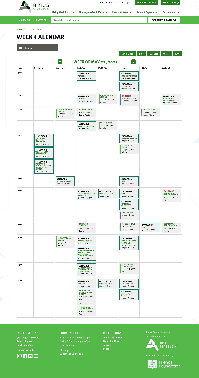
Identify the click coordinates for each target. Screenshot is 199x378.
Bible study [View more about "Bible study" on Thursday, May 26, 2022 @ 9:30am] (125, 86)
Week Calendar (33, 29)
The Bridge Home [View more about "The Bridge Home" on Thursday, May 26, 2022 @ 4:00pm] (128, 224)
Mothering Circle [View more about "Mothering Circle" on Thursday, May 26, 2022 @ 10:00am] (129, 98)
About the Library (112, 341)
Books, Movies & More (91, 12)
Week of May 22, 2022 (96, 61)
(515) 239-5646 (25, 345)
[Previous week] (60, 61)
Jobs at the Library (112, 337)
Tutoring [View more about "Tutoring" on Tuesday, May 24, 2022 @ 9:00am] (82, 76)
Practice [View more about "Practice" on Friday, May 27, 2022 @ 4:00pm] (145, 227)
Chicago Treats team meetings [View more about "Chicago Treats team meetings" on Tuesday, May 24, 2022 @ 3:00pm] (86, 194)
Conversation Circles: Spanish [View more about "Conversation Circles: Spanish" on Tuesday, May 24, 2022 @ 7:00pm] (86, 308)
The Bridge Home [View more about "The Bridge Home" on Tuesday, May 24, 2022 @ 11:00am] (86, 110)
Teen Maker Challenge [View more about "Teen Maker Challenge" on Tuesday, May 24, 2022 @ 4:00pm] (83, 225)
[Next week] (133, 61)
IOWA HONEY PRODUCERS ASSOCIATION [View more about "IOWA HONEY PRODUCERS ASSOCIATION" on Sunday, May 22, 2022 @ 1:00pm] (40, 140)
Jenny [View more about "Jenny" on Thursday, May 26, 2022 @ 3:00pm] (123, 193)
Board (106, 348)
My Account (169, 2)
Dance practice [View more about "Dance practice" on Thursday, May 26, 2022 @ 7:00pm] (127, 283)
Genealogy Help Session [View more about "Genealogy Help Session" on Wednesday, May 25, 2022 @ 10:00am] (106, 96)
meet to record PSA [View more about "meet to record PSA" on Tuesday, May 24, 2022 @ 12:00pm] (86, 126)
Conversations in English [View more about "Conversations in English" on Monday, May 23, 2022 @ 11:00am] (65, 110)
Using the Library (61, 12)
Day (177, 54)
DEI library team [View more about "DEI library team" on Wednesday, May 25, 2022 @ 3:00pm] (106, 193)
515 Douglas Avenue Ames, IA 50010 (27, 339)
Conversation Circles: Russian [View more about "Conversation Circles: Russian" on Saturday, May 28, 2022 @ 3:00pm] (171, 194)
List (141, 54)
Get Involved (169, 12)
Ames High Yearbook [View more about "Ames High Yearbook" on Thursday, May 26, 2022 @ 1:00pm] (129, 138)
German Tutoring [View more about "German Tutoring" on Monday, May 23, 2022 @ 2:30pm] (64, 181)
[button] (116, 2)
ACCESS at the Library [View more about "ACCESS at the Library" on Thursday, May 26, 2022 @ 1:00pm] (127, 146)
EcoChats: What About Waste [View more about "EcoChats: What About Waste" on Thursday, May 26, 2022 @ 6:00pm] (128, 265)
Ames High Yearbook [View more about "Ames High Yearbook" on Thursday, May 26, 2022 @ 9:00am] (129, 76)
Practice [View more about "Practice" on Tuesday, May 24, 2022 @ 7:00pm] (81, 283)
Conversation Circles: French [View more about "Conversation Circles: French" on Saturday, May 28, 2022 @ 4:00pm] (170, 225)
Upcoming (127, 54)
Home (20, 29)
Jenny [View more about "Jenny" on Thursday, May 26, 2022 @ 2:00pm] (123, 181)
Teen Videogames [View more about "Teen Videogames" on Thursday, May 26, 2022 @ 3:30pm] (128, 212)
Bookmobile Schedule (71, 354)
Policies (107, 345)
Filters (25, 48)
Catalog (25, 20)
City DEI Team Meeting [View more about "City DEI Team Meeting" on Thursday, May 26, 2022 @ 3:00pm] (126, 204)
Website (42, 20)
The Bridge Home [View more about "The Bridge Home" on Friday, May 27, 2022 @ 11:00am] (149, 110)
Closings (64, 350)
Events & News (120, 12)
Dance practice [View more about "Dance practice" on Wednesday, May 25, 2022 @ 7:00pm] (105, 283)
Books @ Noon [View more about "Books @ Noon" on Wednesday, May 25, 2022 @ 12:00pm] (106, 123)
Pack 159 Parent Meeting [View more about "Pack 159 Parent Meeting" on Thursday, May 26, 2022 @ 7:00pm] (127, 294)
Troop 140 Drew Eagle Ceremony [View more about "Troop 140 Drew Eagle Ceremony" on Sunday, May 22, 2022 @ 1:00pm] (42, 153)
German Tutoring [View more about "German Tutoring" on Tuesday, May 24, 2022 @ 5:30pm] (85, 240)
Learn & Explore (145, 12)
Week (166, 54)
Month (154, 54)
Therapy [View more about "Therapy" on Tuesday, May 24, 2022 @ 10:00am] (81, 98)
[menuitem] (170, 2)
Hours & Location (146, 2)
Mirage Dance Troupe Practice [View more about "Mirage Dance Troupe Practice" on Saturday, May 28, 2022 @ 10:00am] (169, 99)
